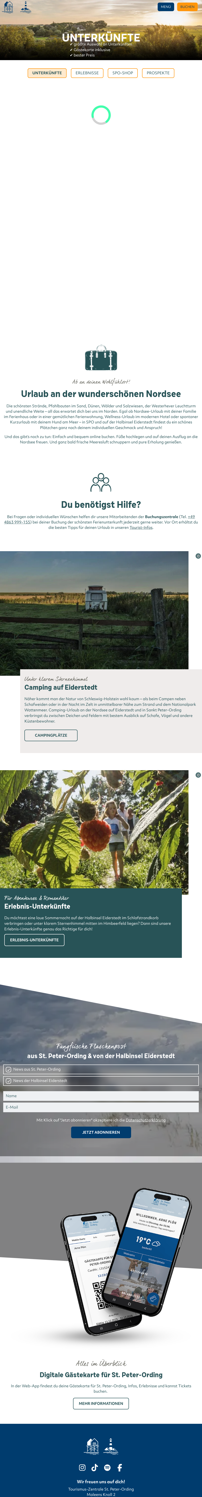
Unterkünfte (47, 73)
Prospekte (158, 73)
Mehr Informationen (101, 1403)
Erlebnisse (87, 73)
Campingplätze (51, 735)
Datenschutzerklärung (146, 1120)
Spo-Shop (122, 73)
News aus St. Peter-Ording (37, 1069)
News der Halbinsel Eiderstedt (40, 1080)
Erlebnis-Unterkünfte (34, 939)
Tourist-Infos (141, 527)
